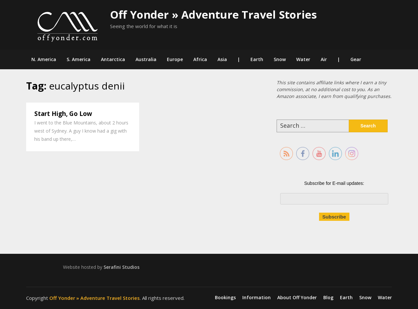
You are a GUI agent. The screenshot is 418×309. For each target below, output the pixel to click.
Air (324, 59)
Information (256, 297)
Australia (146, 59)
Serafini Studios (121, 267)
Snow (280, 59)
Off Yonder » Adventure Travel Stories (213, 14)
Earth (256, 59)
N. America (43, 59)
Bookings (225, 297)
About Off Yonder (297, 297)
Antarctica (113, 59)
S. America (78, 59)
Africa (200, 59)
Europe (175, 59)
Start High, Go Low (63, 113)
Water (303, 59)
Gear (355, 59)
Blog (328, 297)
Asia (222, 59)
